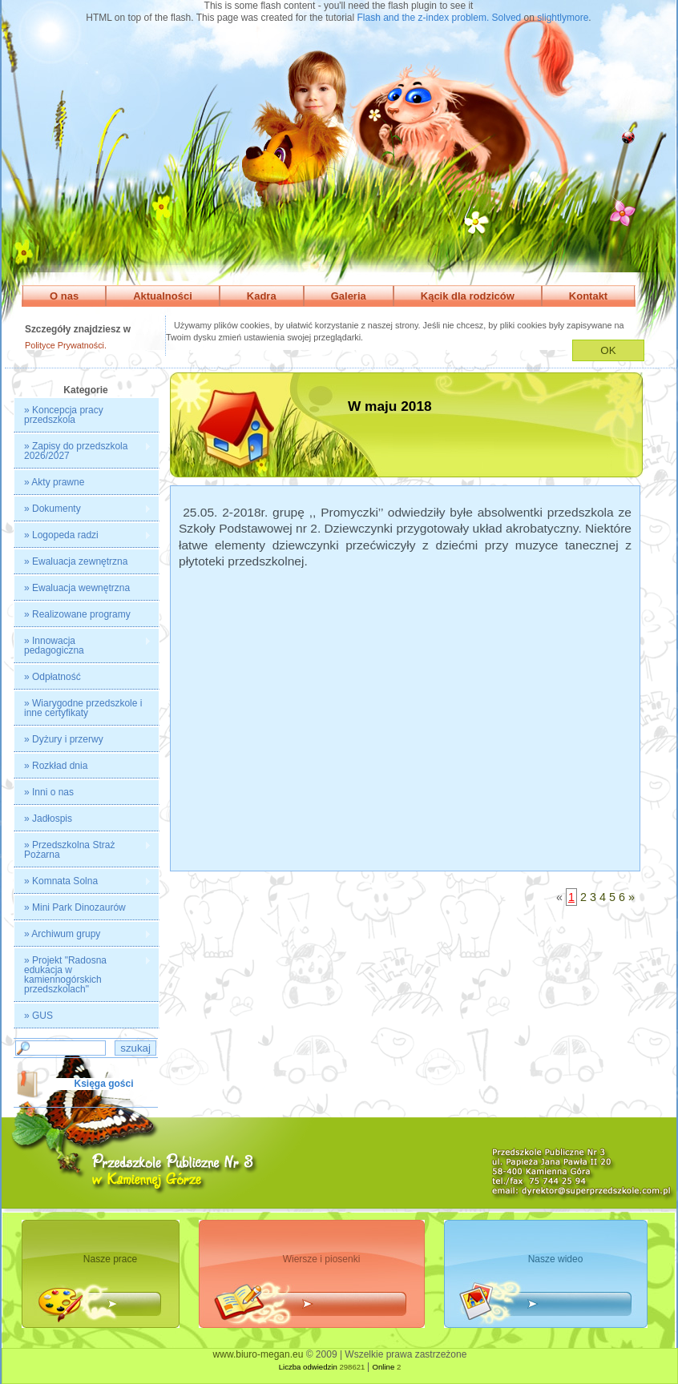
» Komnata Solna (82, 881)
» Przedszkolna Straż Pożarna (82, 849)
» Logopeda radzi (82, 535)
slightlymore (562, 17)
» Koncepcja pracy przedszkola (63, 414)
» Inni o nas (49, 792)
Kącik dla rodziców (468, 296)
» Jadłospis (48, 818)
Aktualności (162, 296)
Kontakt (588, 296)
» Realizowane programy (77, 614)
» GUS (38, 1015)
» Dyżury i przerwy (63, 739)
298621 (352, 1366)
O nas (64, 296)
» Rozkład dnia (55, 765)
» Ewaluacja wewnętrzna (77, 587)
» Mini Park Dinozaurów (75, 907)
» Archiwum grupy (82, 934)
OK (607, 350)
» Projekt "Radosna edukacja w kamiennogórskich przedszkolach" (82, 975)
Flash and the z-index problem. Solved (439, 17)
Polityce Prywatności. (66, 345)
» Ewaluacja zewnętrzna (75, 561)
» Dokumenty (82, 509)
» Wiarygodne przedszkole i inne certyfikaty (83, 708)
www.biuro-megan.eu (258, 1354)
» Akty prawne (54, 482)
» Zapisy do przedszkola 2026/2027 (82, 451)
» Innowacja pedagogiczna (82, 645)
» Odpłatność (52, 676)
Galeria (348, 296)
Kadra (261, 296)
